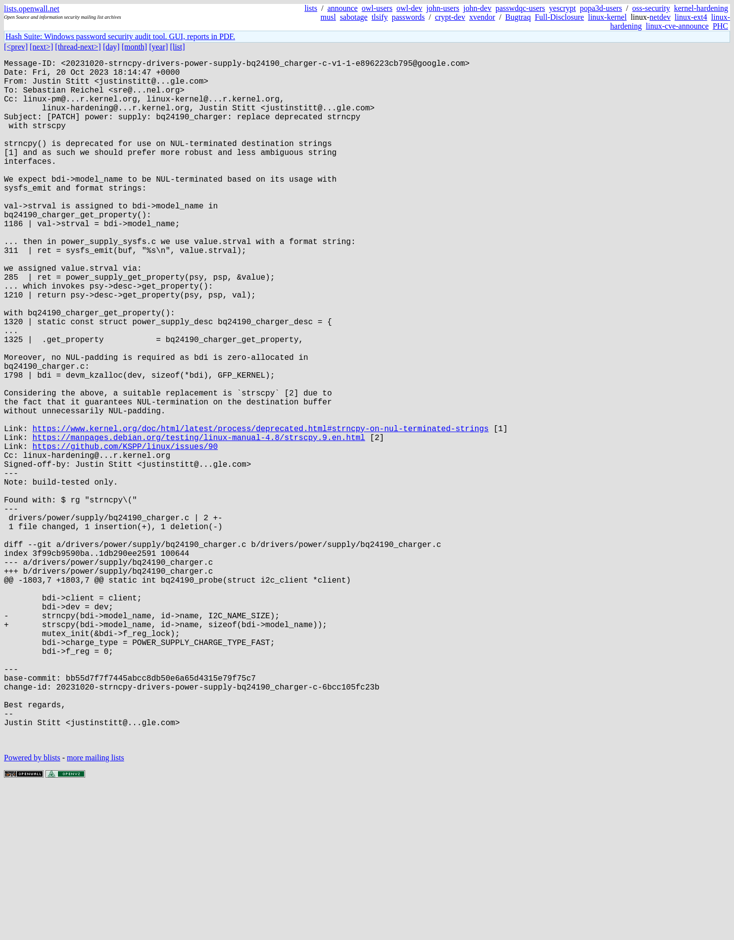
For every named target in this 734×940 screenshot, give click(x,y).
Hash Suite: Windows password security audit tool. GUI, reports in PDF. (120, 36)
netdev (660, 17)
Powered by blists (32, 910)
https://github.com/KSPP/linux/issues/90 (125, 533)
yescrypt (562, 8)
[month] (134, 47)
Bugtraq (518, 17)
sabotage (354, 17)
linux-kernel (607, 17)
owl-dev (409, 8)
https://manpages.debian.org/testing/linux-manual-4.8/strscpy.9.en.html (199, 522)
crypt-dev (450, 17)
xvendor (482, 17)
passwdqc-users (520, 8)
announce (342, 8)
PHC (720, 26)
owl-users (377, 8)
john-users (442, 8)
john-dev (477, 8)
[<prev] (16, 47)
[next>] (41, 47)
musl (328, 17)
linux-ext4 (691, 17)
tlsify (380, 17)
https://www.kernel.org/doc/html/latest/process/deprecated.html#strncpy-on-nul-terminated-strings (261, 511)
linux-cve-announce (677, 26)
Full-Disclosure (559, 17)
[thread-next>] (78, 47)
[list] (177, 47)
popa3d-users (601, 8)
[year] (158, 47)
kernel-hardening (701, 8)
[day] (111, 47)
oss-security (651, 8)
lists (310, 8)
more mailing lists (95, 910)
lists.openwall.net (31, 8)
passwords (408, 17)
